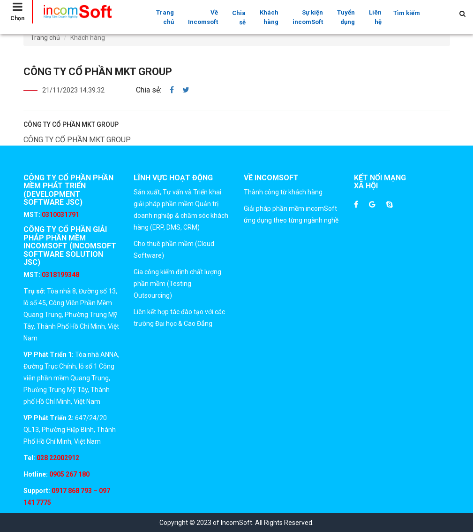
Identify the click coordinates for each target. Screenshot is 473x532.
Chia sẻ (239, 17)
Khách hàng (269, 17)
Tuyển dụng (346, 17)
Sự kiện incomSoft (308, 17)
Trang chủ (165, 17)
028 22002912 (58, 458)
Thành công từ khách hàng (283, 192)
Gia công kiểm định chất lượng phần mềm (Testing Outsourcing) (177, 283)
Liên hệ (375, 17)
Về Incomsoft (203, 17)
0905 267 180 (69, 474)
